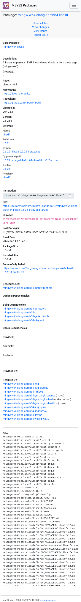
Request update (47, 600)
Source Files (40, 23)
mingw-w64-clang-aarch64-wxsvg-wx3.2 (26, 418)
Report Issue (40, 34)
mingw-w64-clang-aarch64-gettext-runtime (27, 287)
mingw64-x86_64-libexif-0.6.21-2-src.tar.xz (36, 160)
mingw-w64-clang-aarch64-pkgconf (23, 320)
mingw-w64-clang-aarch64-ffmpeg (23, 391)
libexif (6, 134)
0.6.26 (6, 143)
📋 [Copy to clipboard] (69, 195)
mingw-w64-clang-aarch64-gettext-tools (26, 316)
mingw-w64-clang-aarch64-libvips (22, 415)
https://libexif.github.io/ (16, 93)
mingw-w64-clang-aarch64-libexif (43, 15)
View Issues (40, 31)
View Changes (40, 27)
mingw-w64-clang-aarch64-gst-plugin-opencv (29, 395)
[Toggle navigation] (74, 5)
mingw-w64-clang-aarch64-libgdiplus (24, 407)
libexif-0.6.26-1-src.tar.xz (26, 151)
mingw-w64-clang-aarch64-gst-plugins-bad (28, 399)
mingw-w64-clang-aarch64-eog (21, 383)
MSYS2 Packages (20, 5)
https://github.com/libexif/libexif (22, 102)
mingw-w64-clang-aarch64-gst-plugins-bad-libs (30, 403)
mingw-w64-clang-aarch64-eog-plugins (25, 387)
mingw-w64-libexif (13, 46)
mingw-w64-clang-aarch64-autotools (24, 308)
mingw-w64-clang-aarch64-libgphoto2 (25, 411)
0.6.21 (6, 160)
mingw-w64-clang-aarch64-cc (20, 312)
